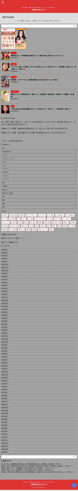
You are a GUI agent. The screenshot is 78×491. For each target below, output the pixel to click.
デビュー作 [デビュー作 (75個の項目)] (57, 218)
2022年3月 (4, 398)
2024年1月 (4, 333)
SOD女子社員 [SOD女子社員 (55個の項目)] (13, 215)
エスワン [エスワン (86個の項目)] (4, 218)
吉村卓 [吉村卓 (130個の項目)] (20, 222)
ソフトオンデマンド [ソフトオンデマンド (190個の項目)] (40, 218)
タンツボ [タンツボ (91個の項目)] (50, 218)
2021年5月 (4, 428)
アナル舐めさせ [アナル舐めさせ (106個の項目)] (60, 215)
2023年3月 (4, 362)
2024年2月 (4, 330)
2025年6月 (4, 282)
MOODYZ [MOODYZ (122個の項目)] (4, 215)
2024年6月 (4, 318)
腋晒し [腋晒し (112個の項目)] (54, 226)
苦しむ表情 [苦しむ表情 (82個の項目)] (72, 226)
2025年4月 (4, 288)
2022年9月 (4, 380)
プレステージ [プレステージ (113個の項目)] (5, 222)
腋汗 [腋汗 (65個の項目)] (59, 226)
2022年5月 (4, 392)
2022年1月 (4, 404)
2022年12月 (4, 371)
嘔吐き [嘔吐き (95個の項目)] (26, 222)
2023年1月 (4, 368)
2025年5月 (4, 285)
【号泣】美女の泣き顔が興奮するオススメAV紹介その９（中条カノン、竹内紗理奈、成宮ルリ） (43, 109)
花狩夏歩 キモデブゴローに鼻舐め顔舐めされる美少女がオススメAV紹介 (35, 80)
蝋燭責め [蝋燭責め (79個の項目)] (4, 229)
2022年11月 (4, 374)
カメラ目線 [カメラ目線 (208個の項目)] (12, 218)
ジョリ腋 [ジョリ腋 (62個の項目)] (30, 218)
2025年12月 (4, 264)
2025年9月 (4, 273)
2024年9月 (4, 309)
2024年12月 (4, 300)
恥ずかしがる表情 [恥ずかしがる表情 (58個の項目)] (14, 226)
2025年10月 (4, 270)
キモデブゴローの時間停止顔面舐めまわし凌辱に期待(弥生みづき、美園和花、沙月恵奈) (27, 464)
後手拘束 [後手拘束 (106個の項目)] (73, 222)
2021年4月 (4, 431)
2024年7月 (4, 315)
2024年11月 (4, 303)
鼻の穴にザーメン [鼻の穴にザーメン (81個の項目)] (42, 229)
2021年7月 (4, 422)
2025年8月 (4, 276)
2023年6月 (4, 353)
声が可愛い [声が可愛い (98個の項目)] (33, 222)
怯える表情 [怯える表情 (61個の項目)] (5, 226)
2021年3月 (4, 434)
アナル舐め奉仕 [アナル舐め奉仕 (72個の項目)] (70, 215)
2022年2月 (4, 401)
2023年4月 (4, 359)
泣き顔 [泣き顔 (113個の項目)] (31, 226)
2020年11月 (4, 446)
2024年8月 (4, 312)
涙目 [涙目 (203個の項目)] (37, 226)
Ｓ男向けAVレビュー (39, 10)
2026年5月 (4, 249)
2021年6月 (4, 425)
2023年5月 (4, 356)
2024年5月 (4, 321)
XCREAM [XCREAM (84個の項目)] (21, 215)
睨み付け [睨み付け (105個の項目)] (43, 226)
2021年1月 (4, 440)
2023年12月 (4, 336)
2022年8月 (4, 383)
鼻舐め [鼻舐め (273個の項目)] (51, 229)
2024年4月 (4, 324)
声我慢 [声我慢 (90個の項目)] (40, 222)
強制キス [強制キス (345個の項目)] (66, 222)
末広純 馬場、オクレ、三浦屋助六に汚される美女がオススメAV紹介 (22, 468)
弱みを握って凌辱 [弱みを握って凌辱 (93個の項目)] (56, 222)
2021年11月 (4, 410)
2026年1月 (4, 261)
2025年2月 (4, 294)
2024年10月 (4, 306)
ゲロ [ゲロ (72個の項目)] (18, 218)
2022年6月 (4, 389)
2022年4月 (4, 395)
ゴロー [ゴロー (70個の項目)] (24, 218)
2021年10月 (4, 413)
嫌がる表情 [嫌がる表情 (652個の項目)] (47, 222)
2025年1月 (4, 297)
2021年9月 (4, 416)
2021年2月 (4, 437)
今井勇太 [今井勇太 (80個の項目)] (14, 222)
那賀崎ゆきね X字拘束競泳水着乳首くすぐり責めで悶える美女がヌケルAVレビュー (39, 55)
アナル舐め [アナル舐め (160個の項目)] (50, 215)
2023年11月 (4, 339)
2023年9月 (4, 344)
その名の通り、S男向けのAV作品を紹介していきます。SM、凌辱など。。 (39, 482)
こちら (21, 238)
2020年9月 (4, 452)
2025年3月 (4, 291)
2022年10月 (4, 377)
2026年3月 (4, 255)
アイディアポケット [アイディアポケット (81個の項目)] (31, 215)
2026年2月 (4, 258)
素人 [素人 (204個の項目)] (49, 226)
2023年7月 (4, 350)
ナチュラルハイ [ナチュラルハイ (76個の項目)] (66, 218)
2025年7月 (4, 279)
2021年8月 (4, 419)
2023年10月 (4, 342)
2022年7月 (4, 386)
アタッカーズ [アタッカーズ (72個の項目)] (42, 215)
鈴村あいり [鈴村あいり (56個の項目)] (21, 229)
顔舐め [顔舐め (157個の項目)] (34, 229)
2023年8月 (4, 347)
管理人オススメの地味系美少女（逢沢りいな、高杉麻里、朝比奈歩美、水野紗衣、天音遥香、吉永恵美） (32, 466)
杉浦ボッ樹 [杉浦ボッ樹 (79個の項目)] (24, 226)
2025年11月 (4, 267)
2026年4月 (4, 252)
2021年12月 (4, 407)
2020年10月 (4, 449)
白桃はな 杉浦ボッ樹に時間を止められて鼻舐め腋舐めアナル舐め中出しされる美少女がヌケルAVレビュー (33, 471)
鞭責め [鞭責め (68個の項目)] (28, 229)
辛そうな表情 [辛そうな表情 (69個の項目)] (12, 229)
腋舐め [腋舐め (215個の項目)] (64, 226)
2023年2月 (4, 365)
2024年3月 (4, 327)
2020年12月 (4, 443)
